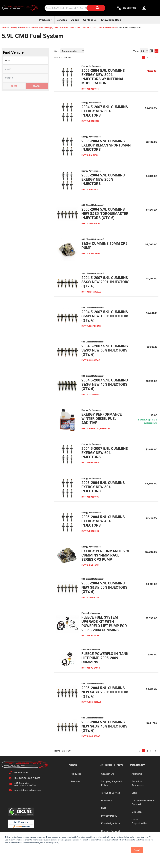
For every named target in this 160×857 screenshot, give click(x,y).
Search (37, 85)
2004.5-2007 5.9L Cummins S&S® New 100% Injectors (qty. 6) (105, 316)
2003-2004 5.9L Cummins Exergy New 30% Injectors (103, 487)
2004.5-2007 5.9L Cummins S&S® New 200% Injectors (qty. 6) (105, 282)
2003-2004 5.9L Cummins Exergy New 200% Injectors (103, 179)
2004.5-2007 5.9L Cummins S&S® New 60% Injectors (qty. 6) (104, 350)
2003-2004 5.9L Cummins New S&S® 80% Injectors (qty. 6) (104, 587)
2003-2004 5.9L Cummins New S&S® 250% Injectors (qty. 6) (105, 692)
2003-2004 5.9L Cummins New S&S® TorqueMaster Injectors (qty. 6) (104, 213)
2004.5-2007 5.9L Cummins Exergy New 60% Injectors (104, 453)
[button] (139, 750)
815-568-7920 (21, 772)
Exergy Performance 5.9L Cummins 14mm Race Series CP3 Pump (105, 555)
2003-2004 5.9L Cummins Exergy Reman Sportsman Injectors (106, 145)
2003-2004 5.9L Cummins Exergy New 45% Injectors (103, 521)
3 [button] (151, 750)
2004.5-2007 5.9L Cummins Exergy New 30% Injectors (104, 111)
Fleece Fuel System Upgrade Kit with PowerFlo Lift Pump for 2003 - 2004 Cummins (104, 623)
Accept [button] (137, 850)
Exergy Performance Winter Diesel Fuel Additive (101, 418)
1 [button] (143, 750)
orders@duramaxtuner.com (27, 790)
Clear (14, 85)
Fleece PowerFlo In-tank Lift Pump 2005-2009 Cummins (104, 658)
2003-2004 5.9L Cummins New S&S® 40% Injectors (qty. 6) (104, 726)
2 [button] (147, 750)
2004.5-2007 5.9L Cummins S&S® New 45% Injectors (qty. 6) (104, 384)
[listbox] (25, 78)
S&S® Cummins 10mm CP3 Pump (104, 246)
